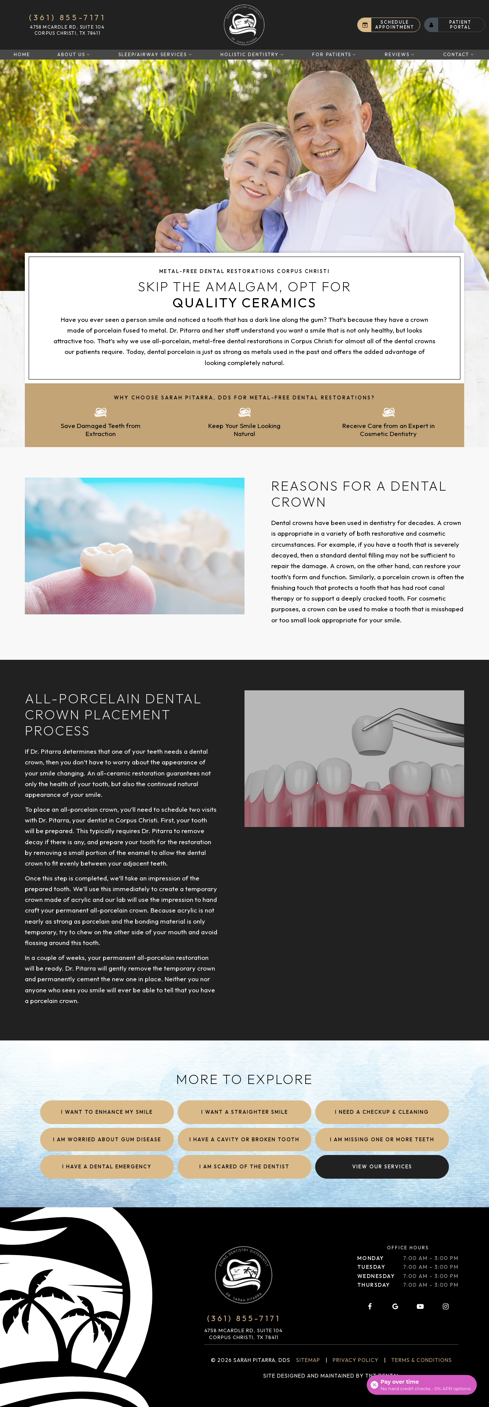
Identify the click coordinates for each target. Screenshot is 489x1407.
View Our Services (382, 1166)
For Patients (335, 54)
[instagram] (445, 1306)
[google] (395, 1306)
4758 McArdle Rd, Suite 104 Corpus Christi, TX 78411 (67, 30)
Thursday (373, 1284)
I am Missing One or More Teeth (382, 1139)
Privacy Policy (356, 1360)
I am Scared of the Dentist (244, 1166)
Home (22, 54)
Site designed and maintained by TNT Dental (331, 1375)
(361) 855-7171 (67, 17)
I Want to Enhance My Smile (107, 1112)
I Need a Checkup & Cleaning (382, 1112)
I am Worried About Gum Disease (107, 1139)
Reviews (400, 54)
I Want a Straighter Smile (244, 1112)
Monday (370, 1258)
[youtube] (420, 1306)
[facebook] (369, 1306)
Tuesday (371, 1266)
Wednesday (376, 1276)
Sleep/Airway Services (155, 54)
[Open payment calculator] (422, 1385)
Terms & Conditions (421, 1360)
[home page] (244, 25)
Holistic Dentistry (252, 54)
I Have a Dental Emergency (107, 1166)
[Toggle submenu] (88, 54)
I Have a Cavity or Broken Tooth (244, 1139)
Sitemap (308, 1360)
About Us (74, 54)
